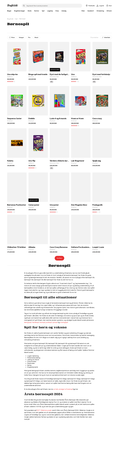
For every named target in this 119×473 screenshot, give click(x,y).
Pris (29, 37)
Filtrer (12, 37)
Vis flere (59, 258)
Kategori (21, 37)
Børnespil (22, 19)
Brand (36, 37)
